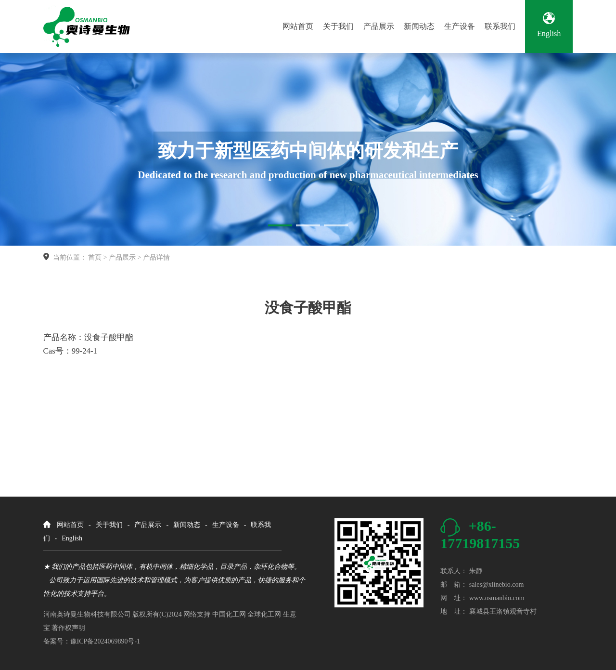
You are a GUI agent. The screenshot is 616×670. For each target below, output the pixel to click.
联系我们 (500, 26)
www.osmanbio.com (497, 598)
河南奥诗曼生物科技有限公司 (87, 614)
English (549, 25)
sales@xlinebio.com (496, 584)
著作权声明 (68, 627)
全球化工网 (264, 614)
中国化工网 (229, 614)
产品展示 (378, 26)
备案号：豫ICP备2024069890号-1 (91, 641)
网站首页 (297, 26)
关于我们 (338, 26)
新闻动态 (419, 26)
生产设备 (459, 26)
